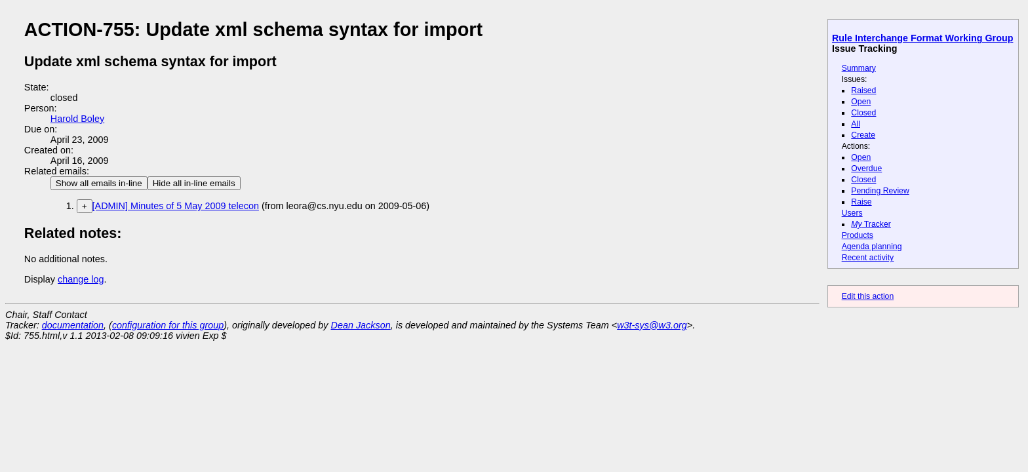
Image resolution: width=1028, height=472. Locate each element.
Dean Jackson (361, 325)
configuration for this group (168, 325)
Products (857, 235)
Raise (861, 201)
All (855, 123)
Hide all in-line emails (194, 183)
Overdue (866, 168)
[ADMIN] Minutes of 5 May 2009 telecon (175, 206)
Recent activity (868, 257)
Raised (863, 90)
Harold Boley (77, 118)
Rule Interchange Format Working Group (922, 38)
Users (852, 213)
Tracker (871, 224)
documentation (73, 325)
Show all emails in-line (99, 183)
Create (863, 135)
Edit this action (868, 296)
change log (81, 279)
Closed (863, 112)
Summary (859, 68)
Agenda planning (872, 246)
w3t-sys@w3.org (652, 325)
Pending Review (880, 190)
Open (861, 101)
